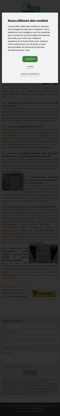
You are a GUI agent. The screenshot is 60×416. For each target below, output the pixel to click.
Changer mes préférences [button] (30, 74)
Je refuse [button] (30, 66)
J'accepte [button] (30, 59)
